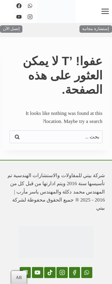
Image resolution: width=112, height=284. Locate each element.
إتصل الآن (11, 28)
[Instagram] (30, 17)
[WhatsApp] (30, 6)
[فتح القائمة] (105, 11)
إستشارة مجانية (95, 28)
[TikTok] (49, 272)
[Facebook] (19, 6)
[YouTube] (19, 17)
